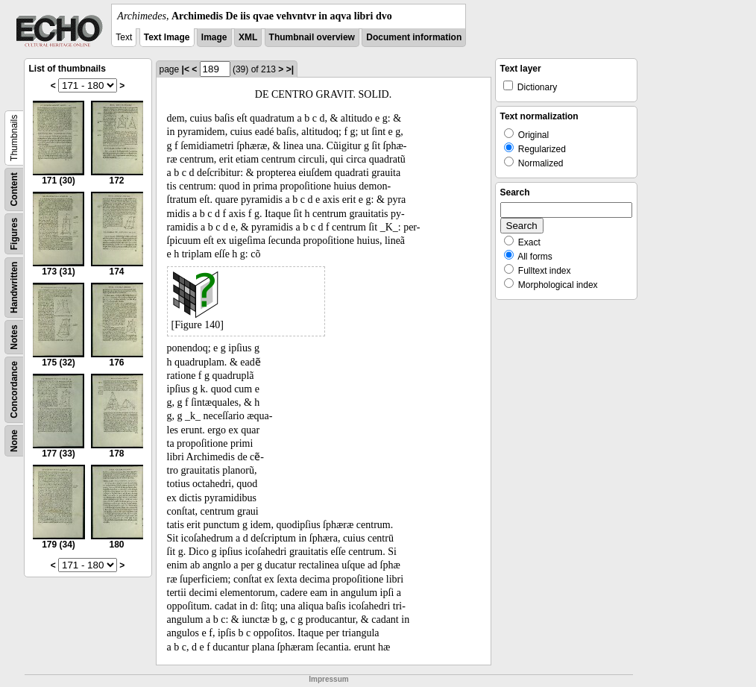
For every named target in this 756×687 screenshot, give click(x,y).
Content (14, 189)
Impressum (328, 679)
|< (185, 69)
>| (290, 69)
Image (214, 37)
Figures (14, 234)
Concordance (14, 389)
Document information (414, 37)
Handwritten (14, 287)
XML (248, 37)
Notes (14, 336)
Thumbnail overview (312, 37)
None (14, 441)
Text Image (167, 37)
